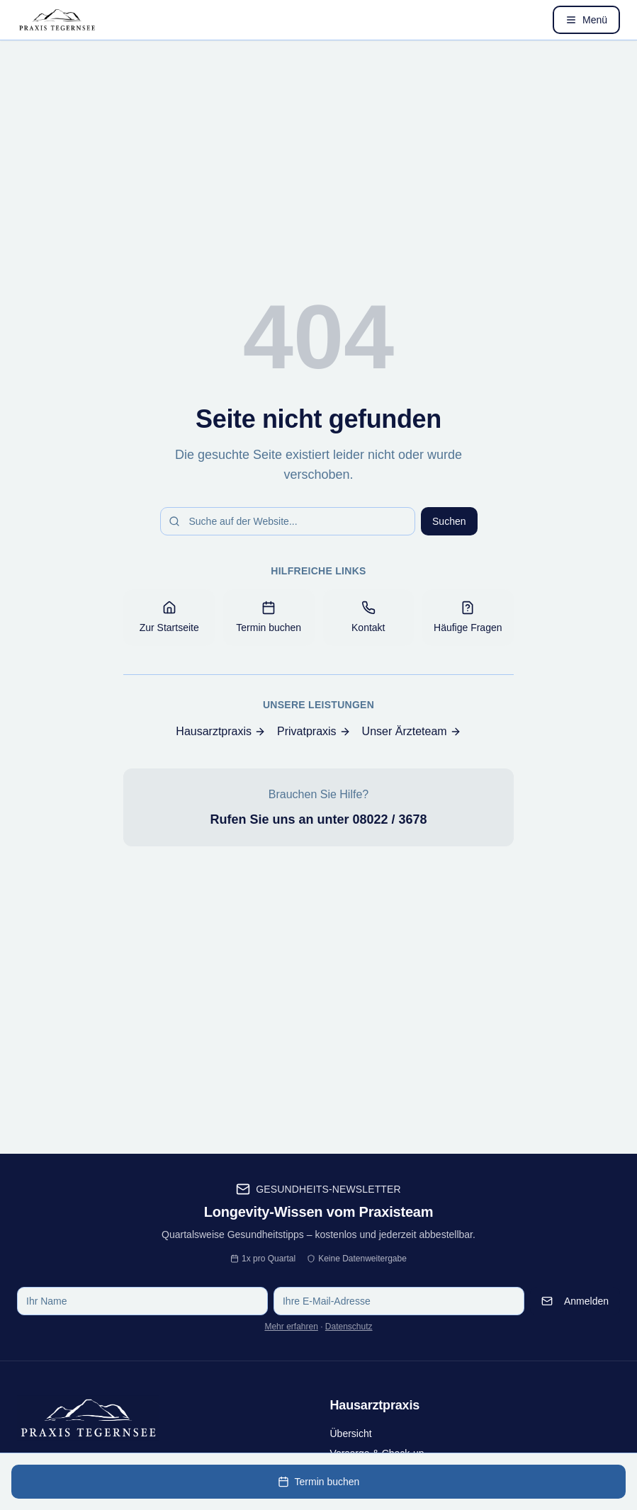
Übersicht (351, 1433)
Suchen (449, 521)
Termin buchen (319, 1481)
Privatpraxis (314, 731)
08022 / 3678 (389, 819)
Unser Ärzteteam (411, 731)
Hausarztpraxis (221, 731)
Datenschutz (349, 1327)
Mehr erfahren (290, 1327)
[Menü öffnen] (586, 20)
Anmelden (575, 1301)
